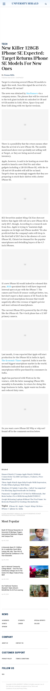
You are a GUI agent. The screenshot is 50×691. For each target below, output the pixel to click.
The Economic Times (11, 360)
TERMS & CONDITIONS (22, 658)
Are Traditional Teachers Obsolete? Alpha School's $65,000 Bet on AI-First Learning (12, 588)
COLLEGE (37, 623)
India (21, 508)
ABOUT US (5, 643)
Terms (33, 686)
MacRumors (32, 93)
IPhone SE (13, 506)
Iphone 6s (14, 508)
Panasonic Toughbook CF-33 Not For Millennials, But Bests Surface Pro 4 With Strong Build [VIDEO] (23, 494)
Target (27, 506)
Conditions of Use (11, 688)
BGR (9, 286)
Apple (21, 506)
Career (20, 623)
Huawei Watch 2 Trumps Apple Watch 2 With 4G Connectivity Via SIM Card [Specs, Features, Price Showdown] (22, 476)
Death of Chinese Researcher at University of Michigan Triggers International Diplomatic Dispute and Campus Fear (12, 533)
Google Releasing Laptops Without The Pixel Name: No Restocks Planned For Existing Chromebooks (24, 500)
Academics (5, 620)
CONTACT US (19, 643)
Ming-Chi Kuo (36, 506)
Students (21, 620)
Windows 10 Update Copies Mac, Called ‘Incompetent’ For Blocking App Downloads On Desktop (24, 489)
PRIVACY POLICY (7, 658)
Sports (4, 623)
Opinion (4, 626)
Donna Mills (9, 75)
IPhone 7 (5, 508)
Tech (5, 44)
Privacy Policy (23, 688)
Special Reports (39, 620)
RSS (3, 674)
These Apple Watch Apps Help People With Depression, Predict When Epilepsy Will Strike (24, 483)
